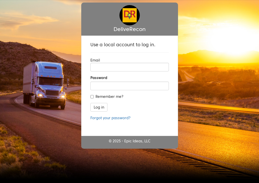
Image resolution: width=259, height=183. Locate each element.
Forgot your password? (110, 118)
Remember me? (107, 96)
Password (98, 77)
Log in (99, 107)
